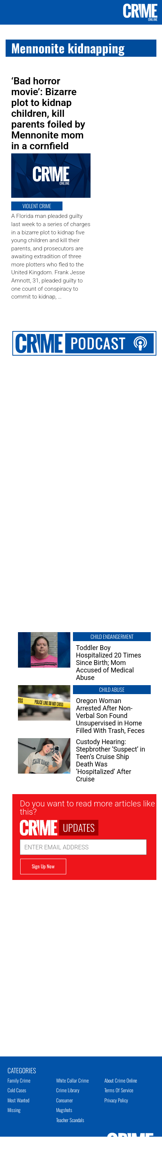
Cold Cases (16, 1090)
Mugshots (64, 1110)
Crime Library (67, 1090)
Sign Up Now (43, 866)
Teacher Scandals (70, 1120)
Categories (21, 1070)
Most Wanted (18, 1100)
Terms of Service (118, 1090)
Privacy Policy (116, 1100)
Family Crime (18, 1080)
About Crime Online (120, 1080)
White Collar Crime (72, 1080)
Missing (14, 1110)
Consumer (64, 1100)
